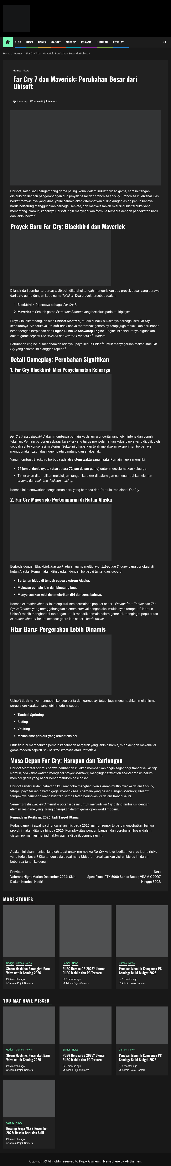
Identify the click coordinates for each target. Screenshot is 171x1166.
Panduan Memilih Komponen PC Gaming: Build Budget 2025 (140, 971)
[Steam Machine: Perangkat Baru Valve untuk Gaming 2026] (29, 931)
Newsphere (111, 1161)
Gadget (56, 42)
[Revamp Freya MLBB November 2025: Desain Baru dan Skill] (29, 1098)
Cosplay (118, 42)
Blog (18, 42)
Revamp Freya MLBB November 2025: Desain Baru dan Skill (27, 1130)
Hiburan (102, 42)
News (29, 42)
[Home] (8, 42)
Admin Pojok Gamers (45, 101)
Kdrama (86, 42)
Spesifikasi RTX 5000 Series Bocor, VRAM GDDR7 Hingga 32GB (123, 876)
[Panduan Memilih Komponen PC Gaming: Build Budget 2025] (142, 931)
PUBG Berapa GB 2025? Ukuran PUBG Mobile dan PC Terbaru (84, 971)
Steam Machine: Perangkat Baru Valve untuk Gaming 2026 (28, 971)
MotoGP (71, 42)
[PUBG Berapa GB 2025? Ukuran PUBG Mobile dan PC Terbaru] (85, 931)
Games (42, 42)
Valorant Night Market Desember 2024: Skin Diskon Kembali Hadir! (48, 876)
